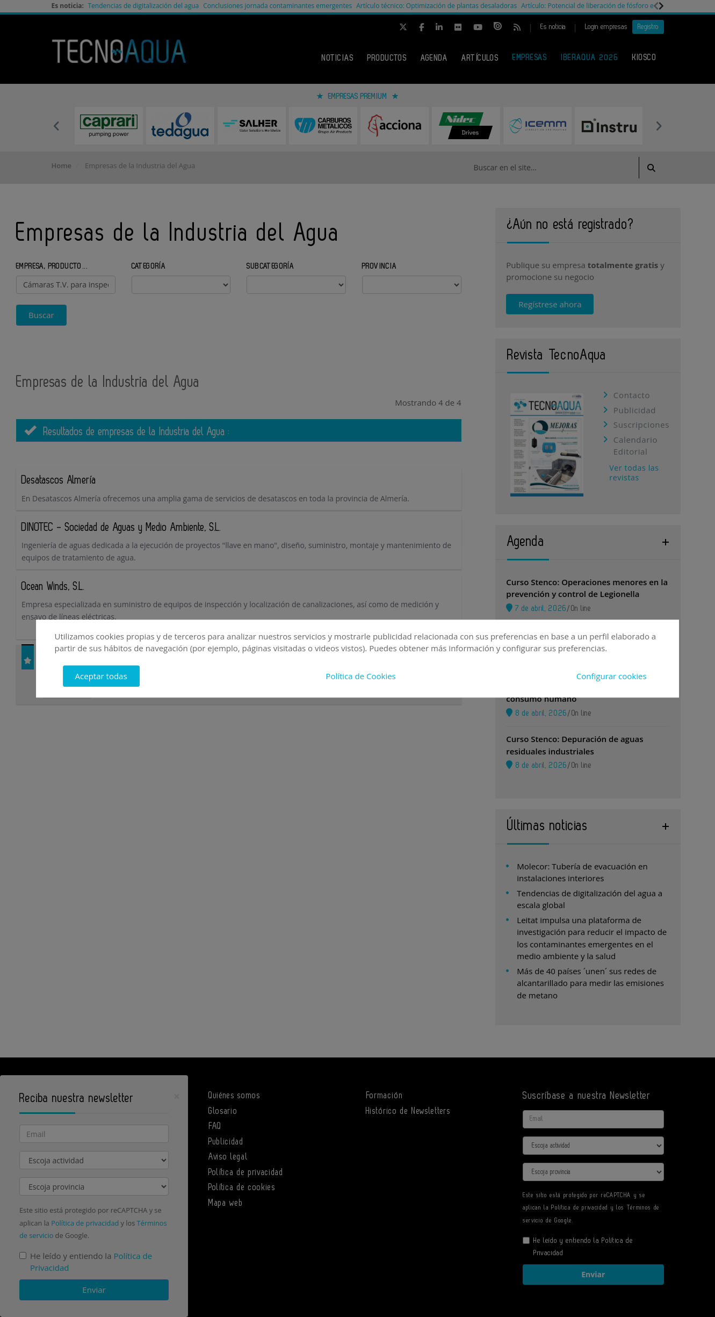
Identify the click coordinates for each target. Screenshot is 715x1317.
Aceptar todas (101, 676)
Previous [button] (57, 125)
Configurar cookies (611, 676)
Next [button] (658, 125)
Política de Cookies (360, 676)
